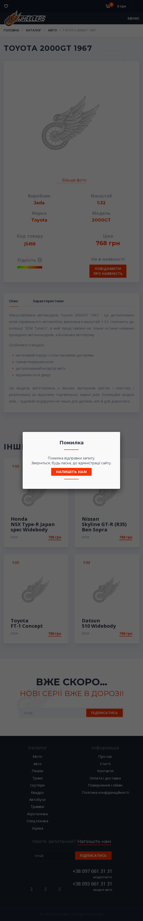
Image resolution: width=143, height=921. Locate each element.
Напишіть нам (71, 472)
